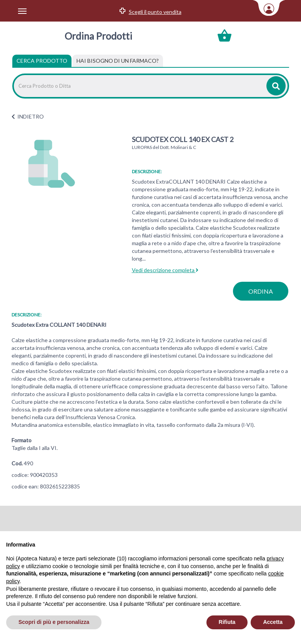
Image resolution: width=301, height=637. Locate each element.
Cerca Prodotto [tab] (42, 60)
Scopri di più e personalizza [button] (53, 622)
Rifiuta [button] (227, 622)
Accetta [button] (273, 622)
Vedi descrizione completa (165, 270)
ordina (260, 291)
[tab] (117, 61)
